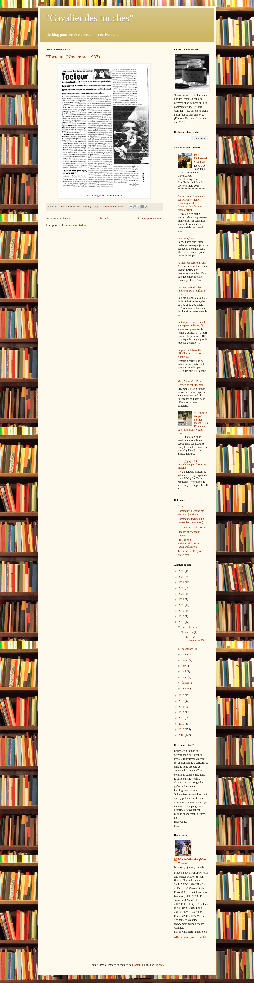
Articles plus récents (58, 218)
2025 (181, 576)
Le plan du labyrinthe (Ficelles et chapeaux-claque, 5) (190, 354)
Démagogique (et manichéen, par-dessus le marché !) (192, 464)
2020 (181, 605)
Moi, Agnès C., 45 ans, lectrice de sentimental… (192, 383)
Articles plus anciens (149, 218)
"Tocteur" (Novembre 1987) (73, 56)
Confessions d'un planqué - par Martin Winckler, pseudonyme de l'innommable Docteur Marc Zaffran (193, 203)
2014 (181, 706)
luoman (136, 964)
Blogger (158, 964)
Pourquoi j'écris (186, 238)
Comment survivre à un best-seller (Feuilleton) (191, 520)
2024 (181, 582)
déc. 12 (189, 632)
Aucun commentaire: (113, 206)
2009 (181, 735)
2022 (181, 593)
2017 (181, 622)
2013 (181, 712)
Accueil (103, 218)
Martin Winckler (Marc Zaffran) (192, 861)
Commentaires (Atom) (74, 225)
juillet (185, 660)
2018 (181, 616)
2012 (181, 718)
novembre (188, 648)
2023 (181, 588)
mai (184, 671)
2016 (181, 695)
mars (185, 677)
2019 (181, 610)
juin (184, 665)
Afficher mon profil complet (190, 937)
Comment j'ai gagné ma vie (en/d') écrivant (191, 512)
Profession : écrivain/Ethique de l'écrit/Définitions (188, 543)
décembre (187, 627)
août (184, 654)
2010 (181, 729)
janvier (186, 688)
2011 (181, 723)
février (186, 682)
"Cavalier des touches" (89, 18)
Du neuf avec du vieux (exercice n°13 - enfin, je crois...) (191, 291)
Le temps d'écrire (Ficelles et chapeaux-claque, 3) (192, 324)
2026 (181, 571)
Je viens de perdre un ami (192, 262)
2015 (181, 701)
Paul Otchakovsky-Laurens (201, 158)
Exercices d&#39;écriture (192, 527)
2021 (181, 599)
